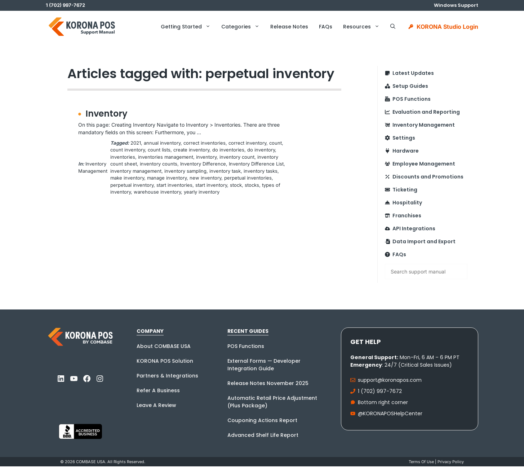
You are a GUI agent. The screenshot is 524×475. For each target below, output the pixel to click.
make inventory (127, 178)
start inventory (211, 185)
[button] (393, 26)
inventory (206, 157)
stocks (252, 185)
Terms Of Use (421, 461)
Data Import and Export (424, 241)
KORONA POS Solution (165, 361)
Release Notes (289, 26)
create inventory (191, 150)
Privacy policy (451, 461)
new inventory (205, 178)
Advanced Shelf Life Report (262, 435)
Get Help (365, 341)
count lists (159, 150)
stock (236, 185)
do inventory (261, 150)
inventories (122, 157)
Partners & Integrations (167, 375)
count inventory (127, 150)
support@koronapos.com (390, 380)
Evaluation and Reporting (426, 112)
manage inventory (167, 178)
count (275, 143)
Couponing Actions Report (262, 420)
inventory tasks (260, 171)
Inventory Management (423, 124)
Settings (403, 137)
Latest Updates (413, 73)
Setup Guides (410, 86)
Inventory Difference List (256, 164)
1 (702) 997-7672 (380, 391)
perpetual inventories (248, 178)
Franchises (406, 215)
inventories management (165, 157)
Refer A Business (158, 390)
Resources (364, 26)
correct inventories (204, 143)
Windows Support (456, 5)
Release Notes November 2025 (267, 383)
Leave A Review (156, 405)
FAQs (325, 26)
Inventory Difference (203, 164)
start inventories (174, 185)
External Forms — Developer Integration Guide (264, 364)
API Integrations (413, 228)
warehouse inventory (157, 192)
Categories (243, 26)
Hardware (405, 150)
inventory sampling (185, 171)
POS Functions (411, 99)
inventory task (225, 171)
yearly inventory (201, 192)
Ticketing (404, 189)
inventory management (135, 171)
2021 (135, 143)
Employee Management (423, 163)
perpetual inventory (132, 185)
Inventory (106, 113)
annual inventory (162, 143)
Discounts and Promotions (427, 176)
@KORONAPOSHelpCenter (390, 413)
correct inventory (247, 143)
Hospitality (407, 202)
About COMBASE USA (164, 346)
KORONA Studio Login (447, 26)
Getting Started (188, 26)
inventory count (236, 157)
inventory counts (158, 164)
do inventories (228, 150)
